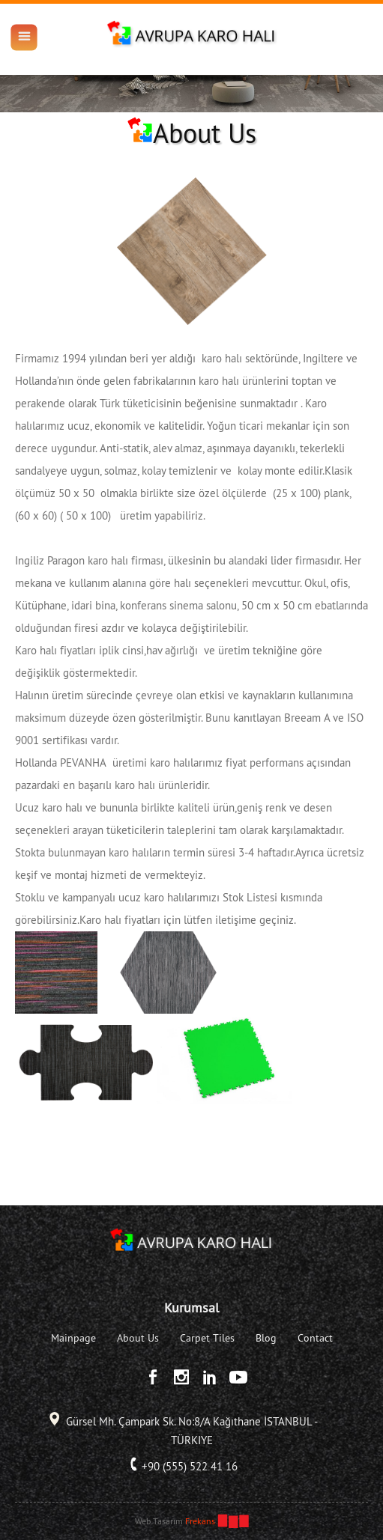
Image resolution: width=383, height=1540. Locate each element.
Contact (315, 1338)
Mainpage (73, 1338)
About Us (138, 1338)
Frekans (200, 1521)
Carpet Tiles (207, 1338)
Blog (266, 1338)
